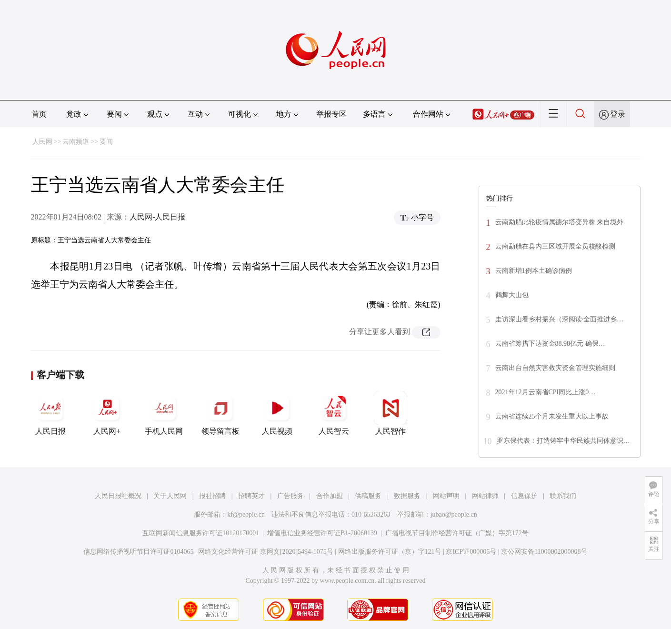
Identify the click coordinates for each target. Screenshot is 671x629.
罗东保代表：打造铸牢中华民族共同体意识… (563, 440)
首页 (39, 114)
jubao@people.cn (454, 514)
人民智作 (390, 413)
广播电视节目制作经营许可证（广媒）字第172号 (457, 533)
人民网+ (107, 413)
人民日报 (50, 413)
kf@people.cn (246, 514)
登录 (617, 114)
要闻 (106, 141)
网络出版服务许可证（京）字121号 (389, 551)
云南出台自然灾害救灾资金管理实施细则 (555, 367)
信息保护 (524, 495)
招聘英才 (251, 495)
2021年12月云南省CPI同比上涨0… (545, 392)
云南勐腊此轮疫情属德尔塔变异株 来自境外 (559, 222)
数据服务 (407, 495)
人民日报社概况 (118, 495)
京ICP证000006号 (471, 551)
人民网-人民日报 (157, 217)
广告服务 (290, 495)
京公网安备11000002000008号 (544, 551)
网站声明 (446, 495)
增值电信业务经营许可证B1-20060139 (322, 533)
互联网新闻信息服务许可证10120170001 (200, 533)
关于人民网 (170, 495)
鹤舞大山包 (512, 295)
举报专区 (331, 114)
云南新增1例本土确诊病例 (533, 270)
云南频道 (75, 141)
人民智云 (334, 413)
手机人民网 (164, 413)
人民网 (42, 141)
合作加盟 (329, 495)
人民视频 (277, 413)
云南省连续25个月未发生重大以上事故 (552, 416)
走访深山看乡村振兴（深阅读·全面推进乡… (559, 319)
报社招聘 (212, 495)
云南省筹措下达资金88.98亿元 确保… (550, 343)
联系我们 (563, 495)
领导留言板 (220, 413)
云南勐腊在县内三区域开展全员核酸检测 (555, 246)
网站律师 (485, 495)
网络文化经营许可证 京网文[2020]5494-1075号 (265, 551)
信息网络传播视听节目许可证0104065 (138, 551)
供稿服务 (368, 495)
